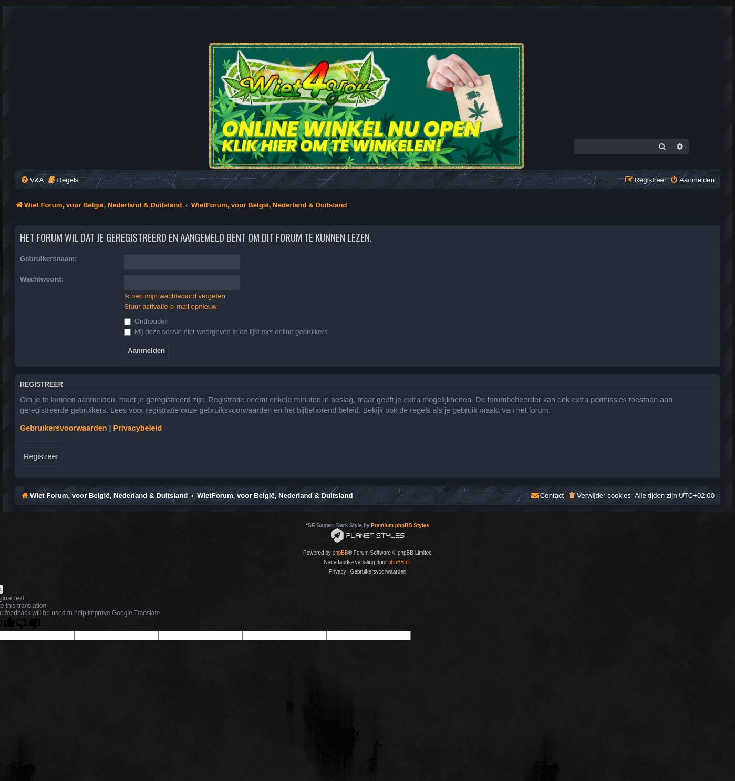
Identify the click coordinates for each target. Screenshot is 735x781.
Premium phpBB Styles (400, 525)
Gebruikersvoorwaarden (63, 428)
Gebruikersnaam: (48, 259)
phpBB (340, 553)
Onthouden (146, 321)
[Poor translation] (28, 624)
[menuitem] (32, 180)
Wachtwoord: (42, 279)
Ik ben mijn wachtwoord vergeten (174, 296)
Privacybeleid (137, 428)
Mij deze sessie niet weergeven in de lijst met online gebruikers (226, 332)
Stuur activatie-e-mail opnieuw (170, 306)
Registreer (41, 456)
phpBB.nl (399, 562)
